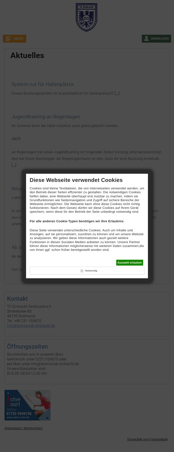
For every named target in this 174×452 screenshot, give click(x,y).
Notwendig (91, 270)
